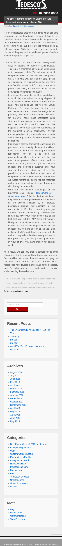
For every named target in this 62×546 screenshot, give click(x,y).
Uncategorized (17, 480)
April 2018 (15, 385)
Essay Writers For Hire (21, 457)
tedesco (31, 26)
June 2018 (15, 379)
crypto (13, 450)
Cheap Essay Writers (20, 447)
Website (38, 544)
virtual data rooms (20, 291)
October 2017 (16, 401)
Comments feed (18, 516)
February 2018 (17, 392)
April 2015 (15, 414)
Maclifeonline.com (19, 467)
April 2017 (15, 408)
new (12, 473)
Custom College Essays (21, 454)
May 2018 (15, 382)
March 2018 (16, 388)
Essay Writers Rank (19, 460)
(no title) (14, 339)
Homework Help (18, 463)
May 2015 (15, 411)
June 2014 (15, 418)
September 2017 (18, 405)
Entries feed (16, 512)
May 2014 (15, 421)
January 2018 (16, 395)
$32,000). (14, 336)
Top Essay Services (19, 476)
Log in (13, 509)
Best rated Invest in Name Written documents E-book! (30, 287)
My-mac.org (16, 470)
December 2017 (18, 398)
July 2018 (15, 375)
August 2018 (16, 372)
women (13, 486)
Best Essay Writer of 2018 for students (28, 444)
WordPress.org (17, 519)
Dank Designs (53, 544)
